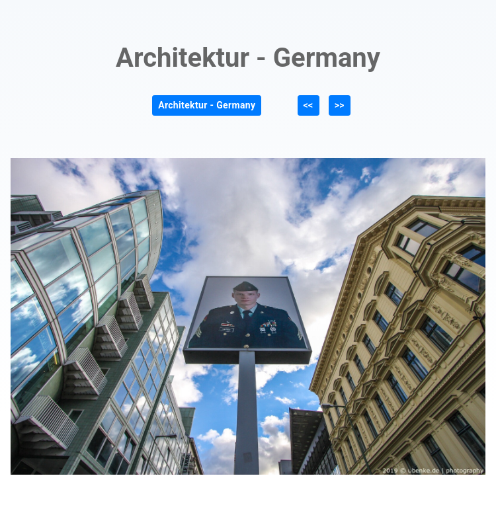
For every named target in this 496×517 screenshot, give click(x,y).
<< (308, 105)
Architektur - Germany (206, 105)
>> (340, 105)
